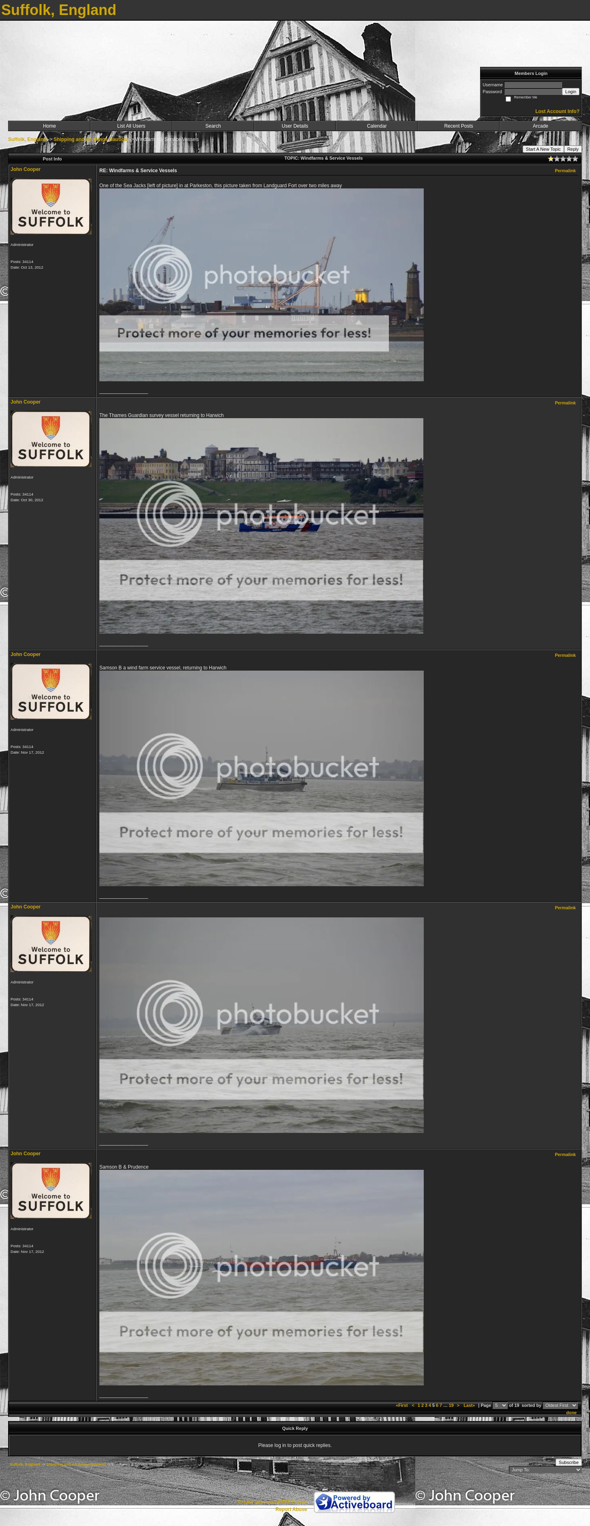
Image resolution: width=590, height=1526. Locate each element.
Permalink (565, 170)
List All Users (131, 126)
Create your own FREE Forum (272, 1502)
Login (570, 91)
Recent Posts (458, 126)
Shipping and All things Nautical (91, 139)
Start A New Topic (543, 149)
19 (451, 1405)
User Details (295, 126)
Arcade (540, 126)
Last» (469, 1405)
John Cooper (26, 169)
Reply (573, 149)
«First (402, 1405)
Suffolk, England (27, 139)
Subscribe (569, 1462)
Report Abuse (291, 1509)
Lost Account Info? (557, 111)
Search (213, 126)
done (571, 1412)
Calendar (377, 126)
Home (49, 126)
